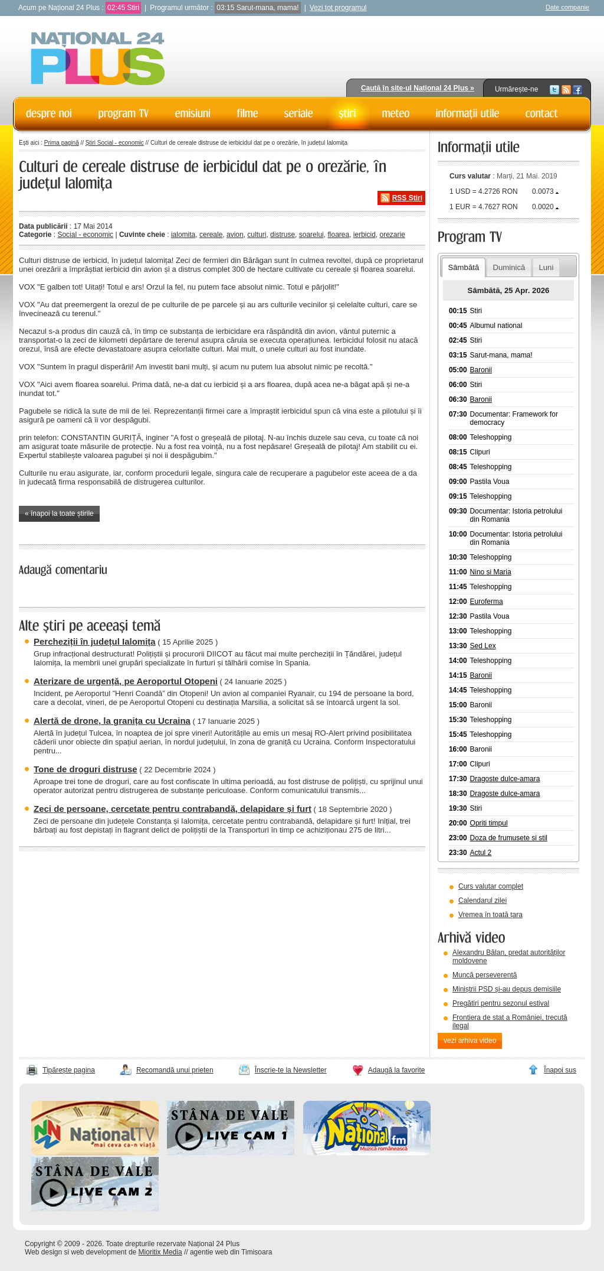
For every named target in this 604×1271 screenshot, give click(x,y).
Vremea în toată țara (490, 915)
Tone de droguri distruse (85, 769)
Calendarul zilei (482, 900)
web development (99, 1252)
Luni (546, 267)
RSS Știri (407, 198)
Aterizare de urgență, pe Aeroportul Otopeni (126, 681)
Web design (43, 1252)
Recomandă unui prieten (175, 1070)
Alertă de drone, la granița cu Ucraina (112, 721)
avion (235, 234)
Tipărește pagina (68, 1070)
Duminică (509, 267)
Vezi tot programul (338, 8)
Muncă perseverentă (484, 975)
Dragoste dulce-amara (505, 779)
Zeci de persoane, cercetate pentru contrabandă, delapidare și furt (172, 809)
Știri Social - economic (115, 142)
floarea (338, 234)
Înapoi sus (560, 1070)
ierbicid (364, 234)
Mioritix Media (160, 1252)
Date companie (567, 7)
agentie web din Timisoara (231, 1252)
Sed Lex (483, 646)
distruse (282, 234)
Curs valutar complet (490, 886)
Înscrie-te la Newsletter (291, 1070)
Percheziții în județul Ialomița (95, 641)
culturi (256, 234)
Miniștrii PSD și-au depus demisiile (506, 989)
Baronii (481, 370)
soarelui (311, 234)
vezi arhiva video (470, 1040)
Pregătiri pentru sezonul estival (500, 1003)
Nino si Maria (490, 572)
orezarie (392, 234)
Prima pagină (61, 142)
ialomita (183, 234)
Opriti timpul (489, 823)
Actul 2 (481, 853)
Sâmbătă (463, 267)
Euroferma (486, 601)
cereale (210, 234)
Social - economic (85, 234)
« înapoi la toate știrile (59, 513)
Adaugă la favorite (396, 1070)
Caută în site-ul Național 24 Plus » (417, 88)
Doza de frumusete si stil (508, 838)
